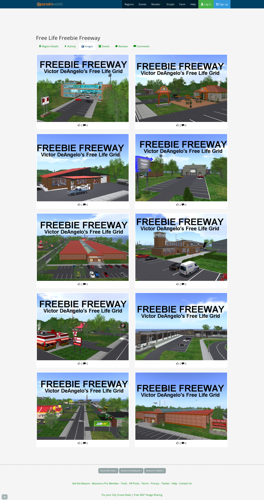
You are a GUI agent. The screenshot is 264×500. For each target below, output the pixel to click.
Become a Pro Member (105, 483)
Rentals (156, 4)
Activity (70, 46)
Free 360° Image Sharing (148, 494)
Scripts (170, 4)
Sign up (222, 4)
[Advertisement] (132, 19)
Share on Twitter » (155, 470)
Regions (129, 4)
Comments (141, 46)
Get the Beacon (81, 483)
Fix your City (109, 494)
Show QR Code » (108, 470)
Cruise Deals (124, 494)
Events (142, 4)
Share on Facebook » (131, 470)
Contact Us (185, 483)
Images (87, 46)
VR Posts (134, 483)
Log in (206, 4)
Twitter (165, 483)
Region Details (48, 46)
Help (193, 4)
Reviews (121, 46)
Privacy (155, 483)
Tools (124, 483)
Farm (182, 4)
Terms (145, 483)
